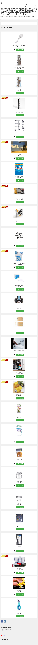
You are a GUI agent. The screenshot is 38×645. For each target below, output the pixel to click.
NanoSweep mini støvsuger (19, 219)
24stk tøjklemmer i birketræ (19, 328)
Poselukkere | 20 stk (19, 241)
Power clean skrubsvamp (19, 307)
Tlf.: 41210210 (2, 630)
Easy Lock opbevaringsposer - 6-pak (19, 437)
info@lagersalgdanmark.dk (5, 631)
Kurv (2, 640)
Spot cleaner (19, 568)
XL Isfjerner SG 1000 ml (19, 612)
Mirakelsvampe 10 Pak (19, 285)
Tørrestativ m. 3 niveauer (19, 132)
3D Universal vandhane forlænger (19, 350)
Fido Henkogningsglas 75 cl (19, 481)
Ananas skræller (19, 394)
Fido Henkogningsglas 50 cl (19, 503)
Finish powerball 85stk (19, 176)
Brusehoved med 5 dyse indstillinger (19, 45)
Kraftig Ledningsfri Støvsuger (19, 198)
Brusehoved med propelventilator (19, 89)
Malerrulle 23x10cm (19, 546)
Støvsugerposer (19, 23)
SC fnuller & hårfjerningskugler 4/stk (19, 263)
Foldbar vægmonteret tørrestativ (19, 110)
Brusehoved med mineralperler (19, 67)
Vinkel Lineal (19, 590)
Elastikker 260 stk (19, 459)
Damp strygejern (19, 154)
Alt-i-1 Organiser (19, 372)
